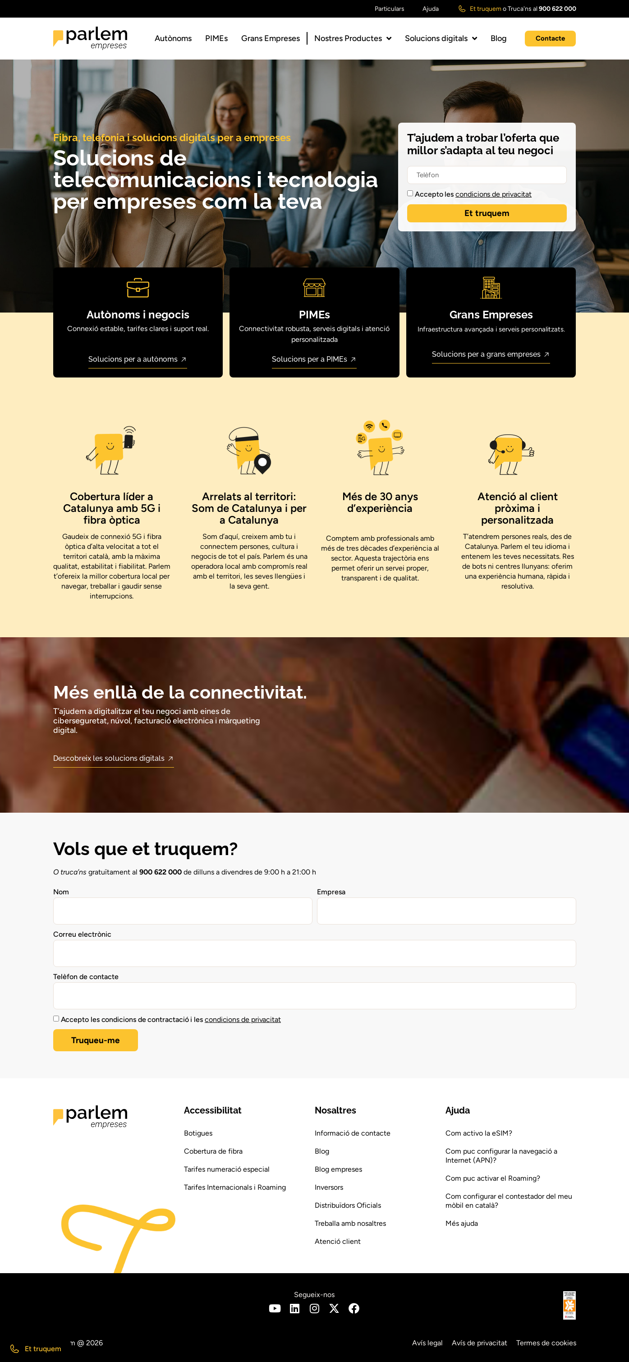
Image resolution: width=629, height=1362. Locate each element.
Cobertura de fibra (213, 1151)
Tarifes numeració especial (227, 1169)
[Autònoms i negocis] (138, 287)
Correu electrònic (82, 934)
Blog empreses (338, 1169)
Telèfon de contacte (86, 976)
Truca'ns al (542, 9)
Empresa (331, 892)
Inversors (329, 1187)
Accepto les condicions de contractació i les (171, 1019)
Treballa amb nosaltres (350, 1223)
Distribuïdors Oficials (348, 1205)
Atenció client (338, 1241)
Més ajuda (461, 1223)
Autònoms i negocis (138, 314)
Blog (499, 38)
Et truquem (485, 9)
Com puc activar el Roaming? (492, 1178)
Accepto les (473, 194)
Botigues (198, 1133)
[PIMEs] (314, 287)
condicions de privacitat (493, 194)
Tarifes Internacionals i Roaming (235, 1187)
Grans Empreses (270, 38)
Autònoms (173, 38)
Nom (61, 892)
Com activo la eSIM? (478, 1133)
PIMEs (216, 38)
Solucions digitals (441, 38)
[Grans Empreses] (491, 287)
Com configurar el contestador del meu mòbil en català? (508, 1201)
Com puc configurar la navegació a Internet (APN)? (501, 1155)
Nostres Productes (352, 38)
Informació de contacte (352, 1133)
